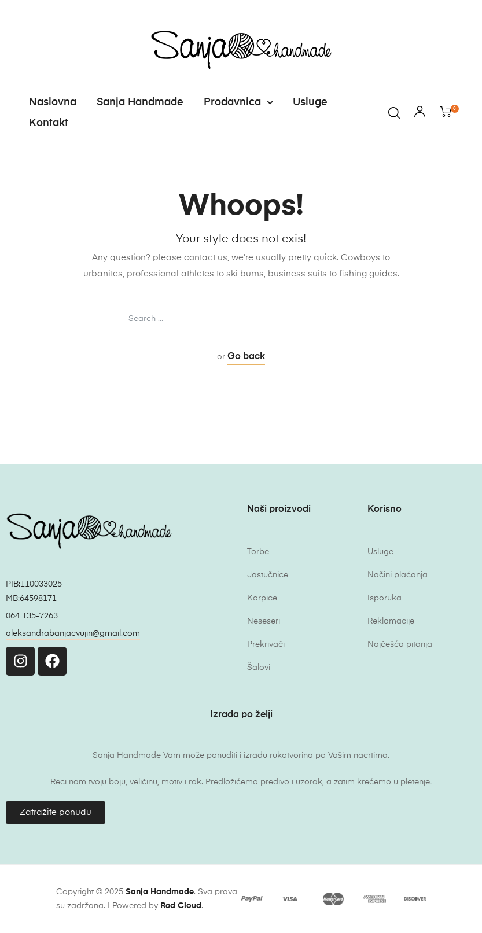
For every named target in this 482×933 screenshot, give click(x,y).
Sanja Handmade (140, 102)
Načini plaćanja (397, 575)
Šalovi (258, 667)
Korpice (262, 598)
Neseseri (263, 621)
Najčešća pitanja (399, 644)
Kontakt (48, 123)
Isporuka (384, 598)
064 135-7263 (32, 616)
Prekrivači (266, 644)
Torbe (258, 552)
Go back (246, 357)
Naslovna (52, 102)
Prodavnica (238, 102)
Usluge (310, 102)
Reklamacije (390, 621)
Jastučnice (267, 575)
